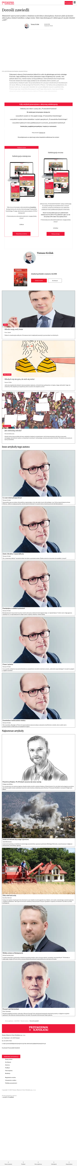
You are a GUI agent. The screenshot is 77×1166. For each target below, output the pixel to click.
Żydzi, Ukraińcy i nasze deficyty (13, 554)
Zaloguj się (42, 132)
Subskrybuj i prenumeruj (11, 1056)
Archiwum (55, 280)
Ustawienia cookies (10, 1080)
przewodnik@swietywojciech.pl (15, 1043)
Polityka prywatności (11, 1083)
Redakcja (7, 1073)
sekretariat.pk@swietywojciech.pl (36, 1043)
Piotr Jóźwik (8, 332)
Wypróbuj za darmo (21, 233)
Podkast (7, 1067)
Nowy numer (9, 1059)
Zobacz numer (39, 280)
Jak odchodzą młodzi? (13, 431)
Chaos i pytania (8, 664)
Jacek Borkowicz (7, 841)
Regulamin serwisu (10, 1077)
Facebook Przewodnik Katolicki (11, 1048)
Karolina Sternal (7, 897)
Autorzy (7, 1065)
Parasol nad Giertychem (11, 1009)
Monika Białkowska (9, 433)
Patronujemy (8, 1070)
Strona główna (9, 1021)
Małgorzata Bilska (8, 784)
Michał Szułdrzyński (8, 955)
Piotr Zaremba (7, 1011)
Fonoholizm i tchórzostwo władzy (14, 720)
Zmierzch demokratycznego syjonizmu (16, 839)
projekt (8, 1097)
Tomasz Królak (35, 24)
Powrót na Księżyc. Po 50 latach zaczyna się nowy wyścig (22, 782)
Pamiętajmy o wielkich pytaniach (14, 608)
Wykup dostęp (55, 234)
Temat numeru (25, 1021)
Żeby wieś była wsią (9, 895)
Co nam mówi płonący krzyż (12, 498)
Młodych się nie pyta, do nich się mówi (19, 379)
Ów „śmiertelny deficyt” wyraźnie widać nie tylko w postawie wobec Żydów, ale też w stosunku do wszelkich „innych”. (34, 558)
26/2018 (54, 274)
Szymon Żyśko (8, 382)
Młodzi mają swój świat (14, 329)
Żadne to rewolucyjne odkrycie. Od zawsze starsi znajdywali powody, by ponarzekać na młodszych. (31, 335)
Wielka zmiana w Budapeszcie (13, 953)
